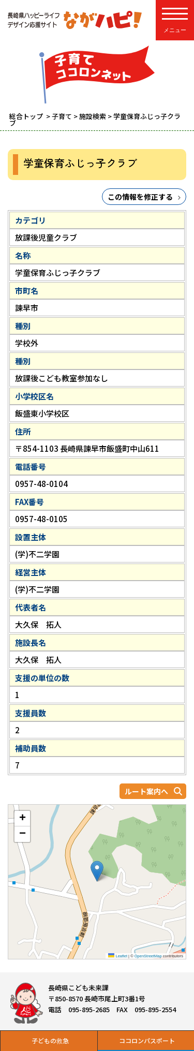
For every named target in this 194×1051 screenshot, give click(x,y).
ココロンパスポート (147, 1040)
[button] (97, 871)
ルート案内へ (146, 791)
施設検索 (92, 116)
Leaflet (117, 956)
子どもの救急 (50, 1040)
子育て (62, 116)
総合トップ (26, 116)
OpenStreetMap (148, 956)
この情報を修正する (140, 196)
